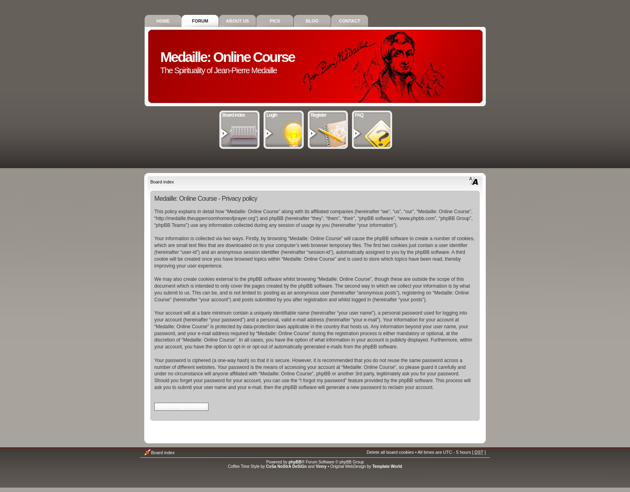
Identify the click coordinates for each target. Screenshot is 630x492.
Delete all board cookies (389, 452)
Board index (239, 114)
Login (283, 114)
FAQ (372, 114)
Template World (387, 466)
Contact (349, 21)
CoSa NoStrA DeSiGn (286, 466)
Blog (312, 21)
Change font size (474, 181)
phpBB (295, 462)
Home (163, 21)
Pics (275, 21)
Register (328, 114)
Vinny (321, 466)
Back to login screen (181, 407)
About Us (237, 21)
